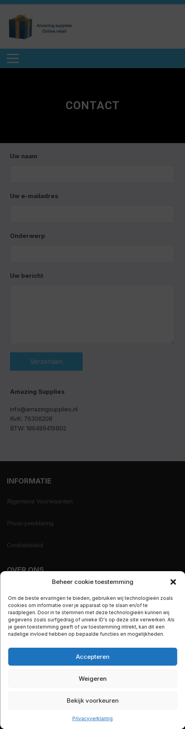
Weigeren (93, 678)
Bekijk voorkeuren (93, 700)
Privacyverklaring (92, 718)
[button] (173, 582)
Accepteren (92, 656)
